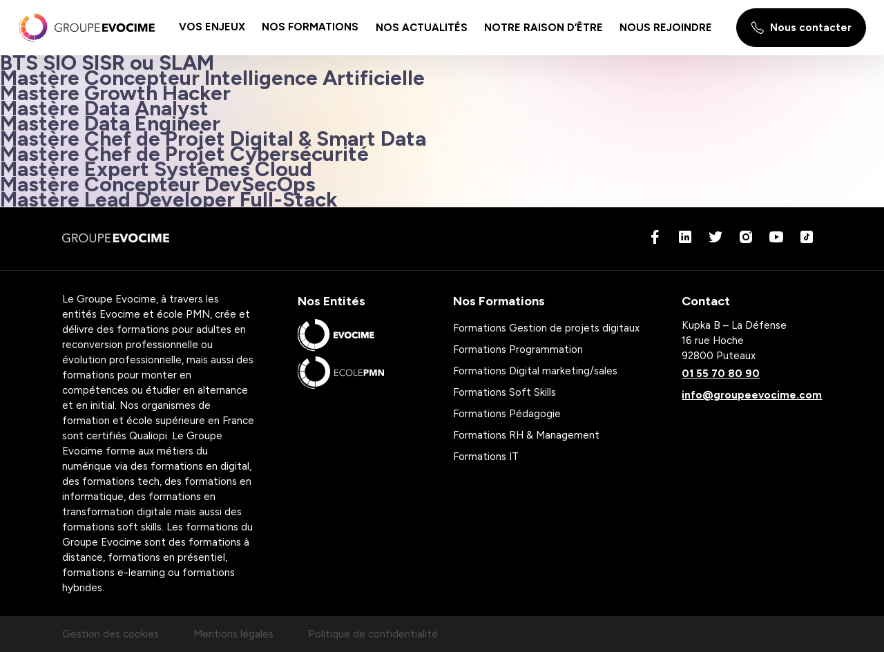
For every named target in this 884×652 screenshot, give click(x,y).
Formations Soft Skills (504, 392)
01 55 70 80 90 (721, 373)
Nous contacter (801, 27)
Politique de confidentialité (373, 634)
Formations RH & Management (526, 435)
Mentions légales (233, 634)
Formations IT (486, 456)
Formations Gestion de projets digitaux (546, 328)
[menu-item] (212, 27)
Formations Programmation (518, 349)
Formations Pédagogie (507, 414)
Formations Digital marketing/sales (535, 371)
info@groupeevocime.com (752, 395)
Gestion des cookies (110, 634)
